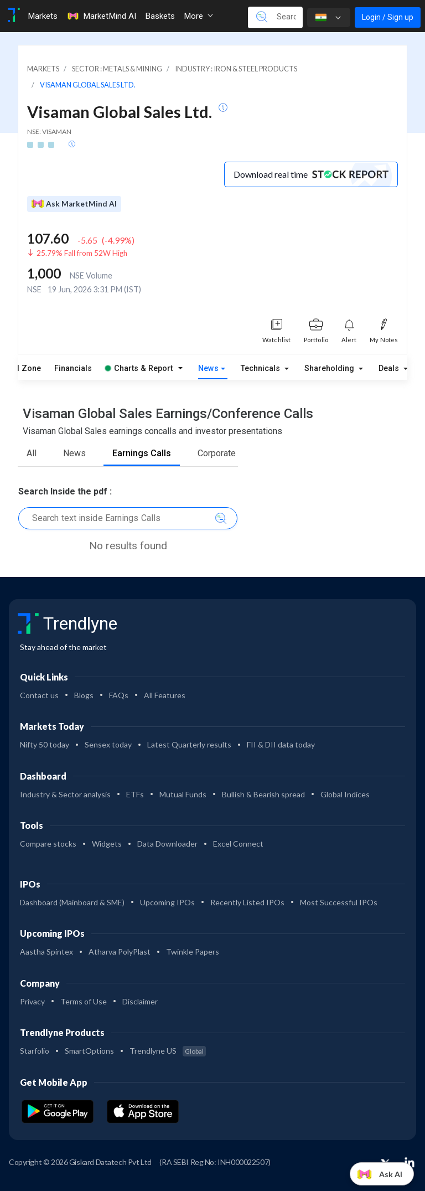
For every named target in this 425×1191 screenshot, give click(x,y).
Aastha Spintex (46, 951)
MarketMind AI (101, 16)
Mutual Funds (182, 794)
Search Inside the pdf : (65, 491)
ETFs (135, 794)
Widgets (107, 843)
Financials (73, 368)
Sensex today (108, 744)
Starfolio (34, 1050)
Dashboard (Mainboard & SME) (72, 902)
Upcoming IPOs (167, 902)
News (208, 368)
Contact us (39, 695)
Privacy (32, 1001)
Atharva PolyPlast (120, 951)
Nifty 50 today (44, 744)
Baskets (160, 16)
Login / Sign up (387, 17)
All (32, 453)
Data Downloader (167, 843)
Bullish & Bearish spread (263, 794)
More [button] (198, 16)
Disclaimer (140, 1001)
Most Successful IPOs (338, 902)
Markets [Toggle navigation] (43, 16)
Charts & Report (139, 368)
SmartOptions (89, 1050)
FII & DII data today (281, 744)
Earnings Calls (141, 453)
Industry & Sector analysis (65, 794)
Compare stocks (48, 843)
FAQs (118, 695)
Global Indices (345, 794)
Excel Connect (238, 843)
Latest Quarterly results (189, 744)
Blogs (84, 695)
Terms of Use (83, 1001)
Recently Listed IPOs (247, 902)
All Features (164, 695)
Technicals (261, 368)
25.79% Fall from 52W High (82, 253)
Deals (390, 368)
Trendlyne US (167, 1050)
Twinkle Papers (192, 951)
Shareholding (330, 368)
